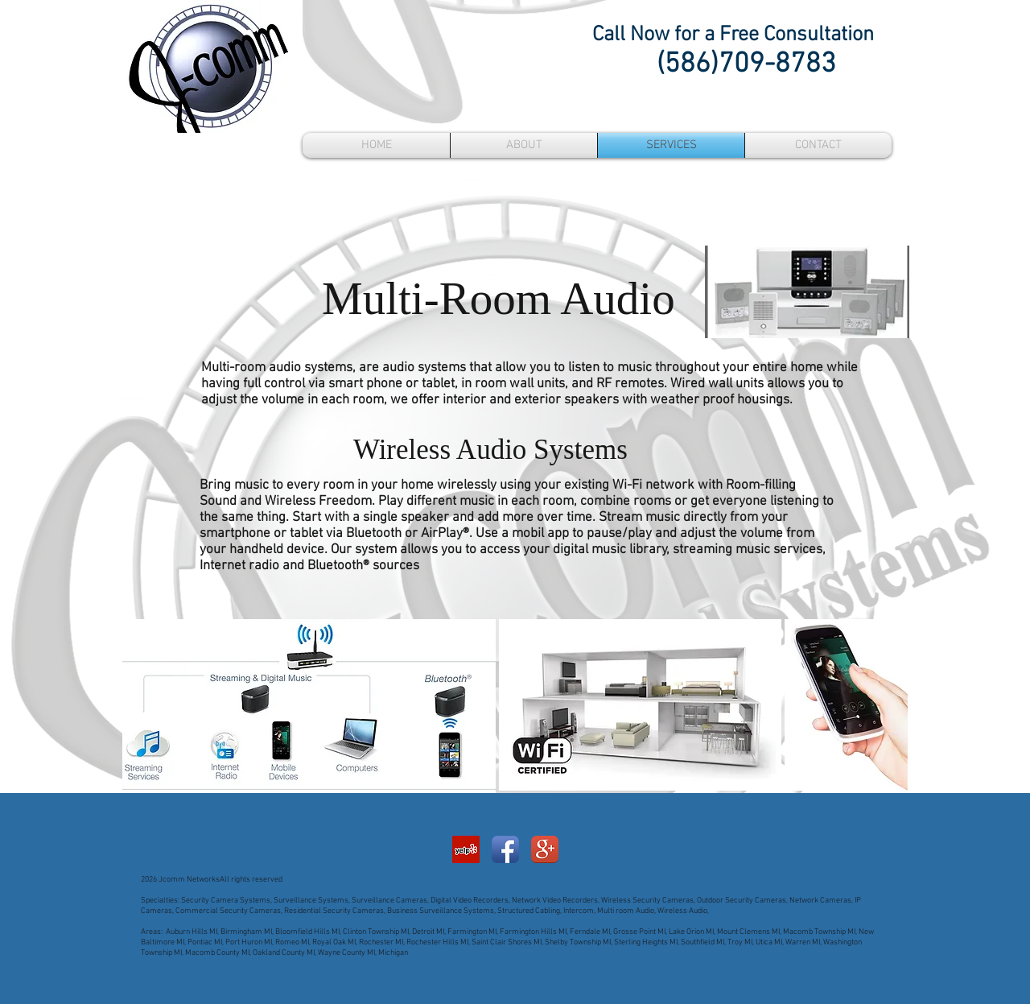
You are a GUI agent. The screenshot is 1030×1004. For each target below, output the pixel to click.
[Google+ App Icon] (544, 849)
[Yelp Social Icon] (466, 849)
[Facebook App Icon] (505, 849)
